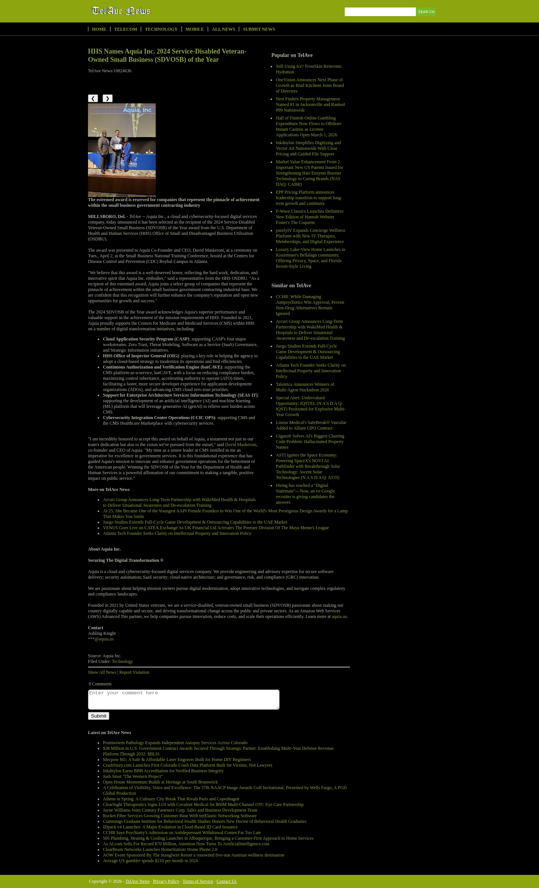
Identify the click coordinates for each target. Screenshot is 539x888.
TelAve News (143, 11)
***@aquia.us (101, 639)
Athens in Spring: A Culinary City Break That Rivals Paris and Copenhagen (171, 798)
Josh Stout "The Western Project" (133, 776)
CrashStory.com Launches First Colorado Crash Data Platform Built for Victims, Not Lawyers (187, 765)
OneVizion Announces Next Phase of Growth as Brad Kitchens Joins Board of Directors (310, 85)
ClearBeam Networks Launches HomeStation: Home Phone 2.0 (160, 849)
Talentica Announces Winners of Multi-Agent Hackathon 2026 (305, 387)
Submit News (259, 29)
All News (223, 29)
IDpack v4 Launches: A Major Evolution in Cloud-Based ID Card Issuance (170, 827)
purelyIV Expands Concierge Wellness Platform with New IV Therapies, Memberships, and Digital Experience (310, 236)
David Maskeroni (240, 444)
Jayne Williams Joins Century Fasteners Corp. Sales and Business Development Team (180, 810)
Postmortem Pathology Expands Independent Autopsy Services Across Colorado (175, 742)
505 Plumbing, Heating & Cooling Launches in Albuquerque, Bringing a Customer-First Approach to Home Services (208, 838)
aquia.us (339, 616)
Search (426, 20)
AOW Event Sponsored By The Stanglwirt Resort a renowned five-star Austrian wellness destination (193, 855)
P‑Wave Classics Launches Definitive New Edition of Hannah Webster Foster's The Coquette (310, 217)
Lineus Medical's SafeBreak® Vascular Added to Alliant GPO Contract (311, 425)
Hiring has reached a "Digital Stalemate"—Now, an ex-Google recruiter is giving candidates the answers (305, 494)
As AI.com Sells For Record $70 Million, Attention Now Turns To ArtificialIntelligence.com (186, 843)
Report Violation (134, 672)
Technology (161, 29)
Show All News (102, 672)
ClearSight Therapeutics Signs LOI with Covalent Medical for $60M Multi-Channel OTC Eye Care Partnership (203, 804)
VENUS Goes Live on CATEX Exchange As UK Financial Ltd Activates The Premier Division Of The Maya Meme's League (216, 527)
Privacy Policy (166, 881)
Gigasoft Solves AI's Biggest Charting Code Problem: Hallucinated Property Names (310, 441)
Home (99, 29)
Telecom (125, 29)
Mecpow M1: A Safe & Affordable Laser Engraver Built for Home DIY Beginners (177, 759)
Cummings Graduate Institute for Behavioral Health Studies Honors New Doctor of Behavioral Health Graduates (205, 821)
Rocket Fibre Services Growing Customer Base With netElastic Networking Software (180, 815)
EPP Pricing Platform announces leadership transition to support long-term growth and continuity (309, 198)
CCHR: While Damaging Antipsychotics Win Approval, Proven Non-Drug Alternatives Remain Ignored (310, 305)
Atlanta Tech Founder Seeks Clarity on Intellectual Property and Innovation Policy (311, 371)
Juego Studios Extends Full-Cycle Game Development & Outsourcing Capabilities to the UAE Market (308, 351)
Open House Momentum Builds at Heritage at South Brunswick (160, 782)
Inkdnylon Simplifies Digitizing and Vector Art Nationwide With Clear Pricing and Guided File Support (308, 148)
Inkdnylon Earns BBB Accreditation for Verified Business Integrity (163, 770)
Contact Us (227, 881)
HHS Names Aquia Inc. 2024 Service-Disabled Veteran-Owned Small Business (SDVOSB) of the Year (167, 55)
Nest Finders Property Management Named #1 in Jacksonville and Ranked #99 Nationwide (310, 104)
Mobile (195, 29)
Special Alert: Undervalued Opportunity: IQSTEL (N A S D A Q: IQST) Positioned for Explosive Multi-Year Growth (310, 406)
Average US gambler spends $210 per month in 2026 (150, 860)
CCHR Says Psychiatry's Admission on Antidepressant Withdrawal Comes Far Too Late (182, 832)
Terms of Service (198, 881)
